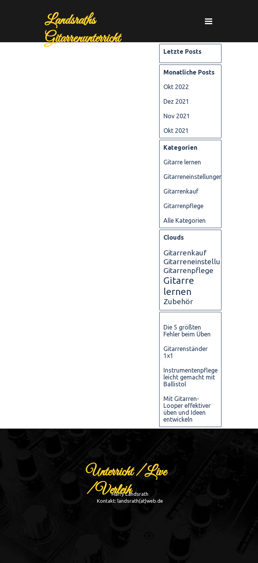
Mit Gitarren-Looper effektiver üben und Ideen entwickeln (187, 409)
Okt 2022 (176, 86)
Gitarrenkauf (180, 191)
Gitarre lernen (182, 162)
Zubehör (178, 301)
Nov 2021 (176, 116)
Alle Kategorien (184, 220)
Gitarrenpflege (183, 205)
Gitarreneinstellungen (193, 176)
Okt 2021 (176, 130)
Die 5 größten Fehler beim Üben (187, 331)
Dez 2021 (176, 101)
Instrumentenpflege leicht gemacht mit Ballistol (190, 377)
